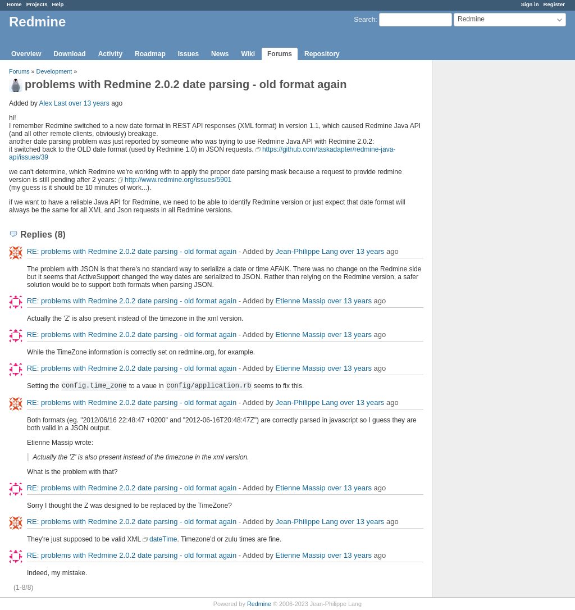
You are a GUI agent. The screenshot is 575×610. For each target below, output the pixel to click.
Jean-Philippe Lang (307, 251)
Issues (188, 54)
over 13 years (89, 103)
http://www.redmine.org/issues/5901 (178, 180)
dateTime (163, 539)
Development (54, 71)
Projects (37, 4)
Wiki (248, 54)
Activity (110, 54)
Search (364, 20)
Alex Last (52, 103)
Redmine (259, 603)
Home (14, 4)
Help (58, 4)
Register (554, 4)
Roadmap (150, 54)
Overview (26, 54)
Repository (322, 54)
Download (69, 54)
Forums (279, 54)
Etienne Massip (301, 301)
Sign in (530, 4)
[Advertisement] (489, 236)
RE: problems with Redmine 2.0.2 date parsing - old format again (132, 251)
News (220, 54)
